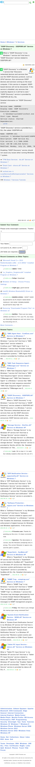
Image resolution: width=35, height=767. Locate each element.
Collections (14, 739)
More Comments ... (7, 327)
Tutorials (30, 724)
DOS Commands (15, 712)
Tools (24, 724)
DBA (17, 745)
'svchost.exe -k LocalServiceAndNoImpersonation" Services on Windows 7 (16, 174)
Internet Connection (16, 715)
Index (27, 739)
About (22, 739)
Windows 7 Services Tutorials (15, 180)
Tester (2, 745)
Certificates (14, 747)
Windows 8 (25, 726)
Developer (10, 745)
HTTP (5, 124)
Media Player (5, 719)
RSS (2, 741)
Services (21, 42)
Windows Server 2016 (9, 732)
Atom (7, 741)
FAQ (26, 750)
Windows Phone (6, 728)
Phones (15, 750)
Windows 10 (5, 726)
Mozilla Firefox (17, 719)
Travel (21, 750)
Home (2, 42)
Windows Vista (24, 732)
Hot (7, 739)
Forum (3, 752)
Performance (5, 721)
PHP (13, 721)
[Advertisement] (17, 22)
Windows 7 (11, 42)
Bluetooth (4, 712)
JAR (29, 745)
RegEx (22, 747)
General (3, 715)
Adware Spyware (20, 710)
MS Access (28, 719)
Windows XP (5, 735)
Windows (23, 745)
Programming (21, 721)
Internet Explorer (7, 717)
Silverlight (12, 724)
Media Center (20, 717)
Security (3, 724)
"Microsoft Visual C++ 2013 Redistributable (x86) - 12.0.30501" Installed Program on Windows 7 (17, 264)
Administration (6, 710)
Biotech (8, 750)
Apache (31, 710)
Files (6, 747)
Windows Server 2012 (9, 730)
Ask (11, 741)
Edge (25, 712)
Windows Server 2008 (22, 728)
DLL (2, 747)
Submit (22, 253)
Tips (19, 724)
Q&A (2, 750)
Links (28, 747)
